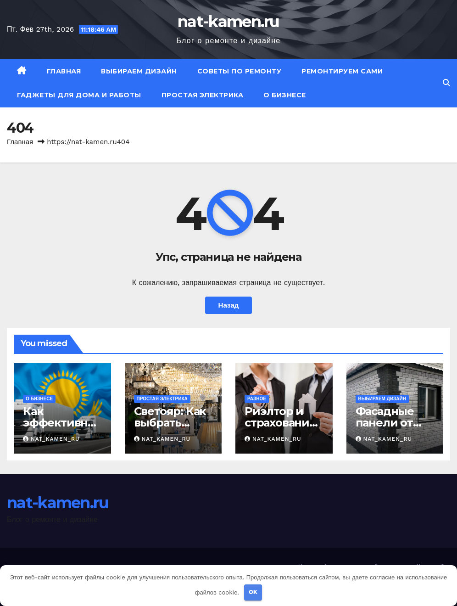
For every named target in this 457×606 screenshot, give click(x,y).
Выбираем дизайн (139, 71)
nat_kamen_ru (51, 439)
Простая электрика (203, 95)
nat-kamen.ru (228, 21)
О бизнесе (284, 95)
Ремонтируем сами (342, 71)
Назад (228, 305)
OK (253, 592)
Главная (64, 71)
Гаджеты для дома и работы (79, 95)
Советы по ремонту (239, 71)
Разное (256, 398)
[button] (446, 83)
